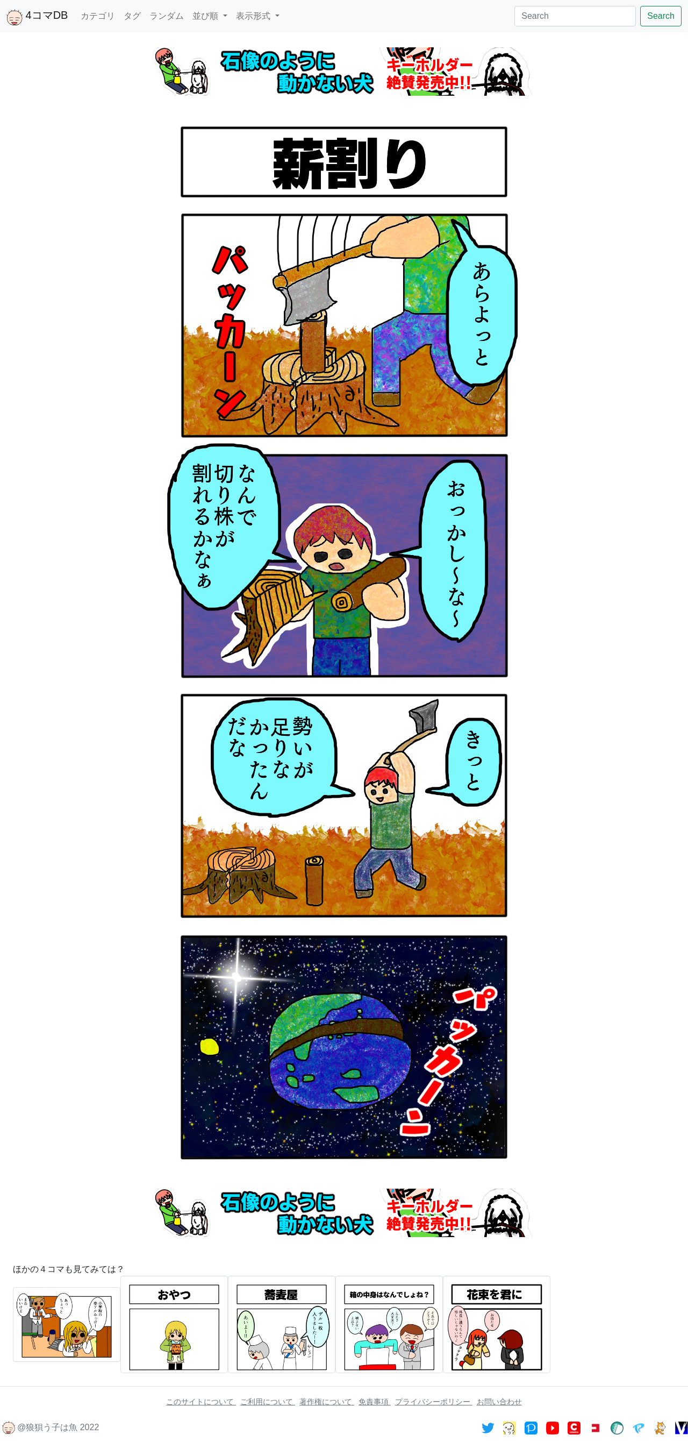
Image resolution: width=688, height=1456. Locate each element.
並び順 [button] (206, 15)
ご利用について (267, 1401)
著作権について (326, 1401)
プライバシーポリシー (433, 1401)
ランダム (166, 15)
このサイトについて (201, 1401)
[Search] (575, 16)
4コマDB (37, 17)
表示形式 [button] (254, 15)
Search (661, 15)
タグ (132, 15)
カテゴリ (98, 15)
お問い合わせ (499, 1401)
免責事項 (375, 1401)
